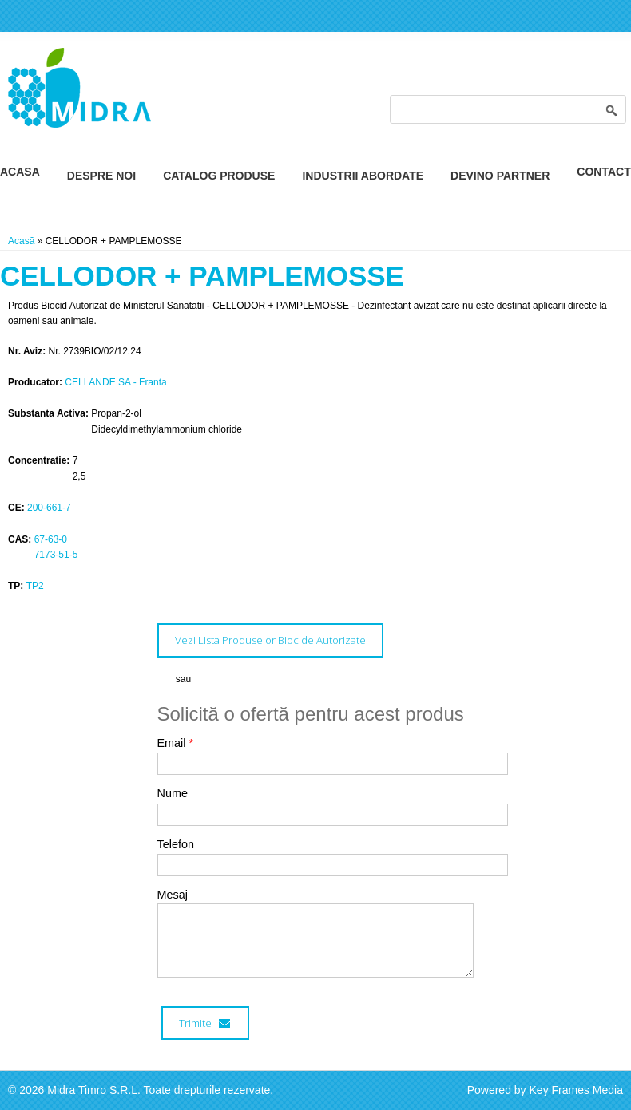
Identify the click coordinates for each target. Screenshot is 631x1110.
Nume (172, 793)
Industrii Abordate (362, 175)
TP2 (35, 585)
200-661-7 (49, 507)
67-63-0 (50, 539)
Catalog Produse (219, 175)
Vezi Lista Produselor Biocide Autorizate (270, 640)
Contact (603, 171)
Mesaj (172, 894)
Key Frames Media (576, 1090)
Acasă (21, 241)
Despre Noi (101, 175)
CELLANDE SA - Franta (115, 382)
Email (175, 743)
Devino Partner (500, 175)
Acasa (20, 171)
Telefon (175, 844)
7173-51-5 (56, 554)
